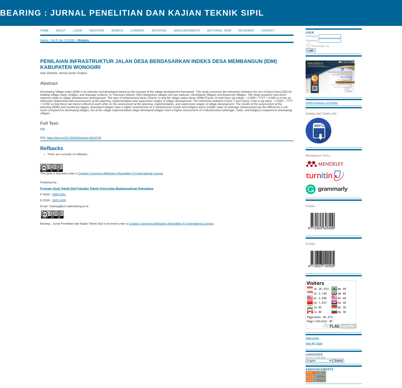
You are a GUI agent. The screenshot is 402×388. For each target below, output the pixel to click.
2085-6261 (59, 194)
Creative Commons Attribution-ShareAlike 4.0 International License (120, 173)
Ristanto (83, 40)
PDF (42, 128)
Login (77, 30)
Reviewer (246, 30)
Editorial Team (219, 30)
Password (312, 40)
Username (312, 36)
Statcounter (312, 338)
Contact (268, 30)
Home (44, 30)
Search (117, 30)
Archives (159, 30)
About (61, 30)
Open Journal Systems (322, 102)
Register (96, 30)
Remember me (320, 46)
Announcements (187, 30)
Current (137, 30)
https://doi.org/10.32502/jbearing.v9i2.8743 (74, 137)
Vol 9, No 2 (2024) (62, 40)
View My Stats (314, 343)
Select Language (316, 357)
